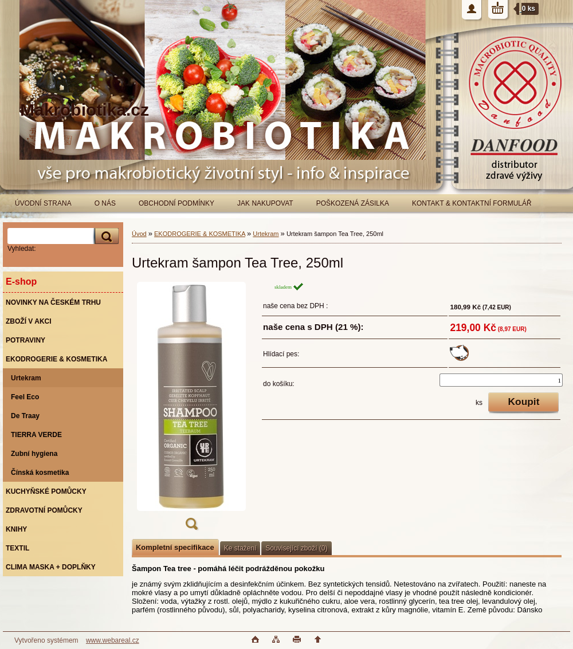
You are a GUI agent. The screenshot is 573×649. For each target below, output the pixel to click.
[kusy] (501, 380)
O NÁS (105, 203)
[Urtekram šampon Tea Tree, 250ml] (191, 409)
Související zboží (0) (296, 548)
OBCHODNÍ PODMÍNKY (176, 203)
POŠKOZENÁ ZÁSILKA (352, 203)
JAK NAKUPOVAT (265, 203)
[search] (105, 236)
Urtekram (265, 233)
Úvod (139, 233)
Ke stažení (240, 548)
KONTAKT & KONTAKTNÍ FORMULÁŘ (472, 203)
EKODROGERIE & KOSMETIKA (199, 233)
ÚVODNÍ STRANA (43, 203)
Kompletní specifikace (175, 547)
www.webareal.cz (112, 640)
